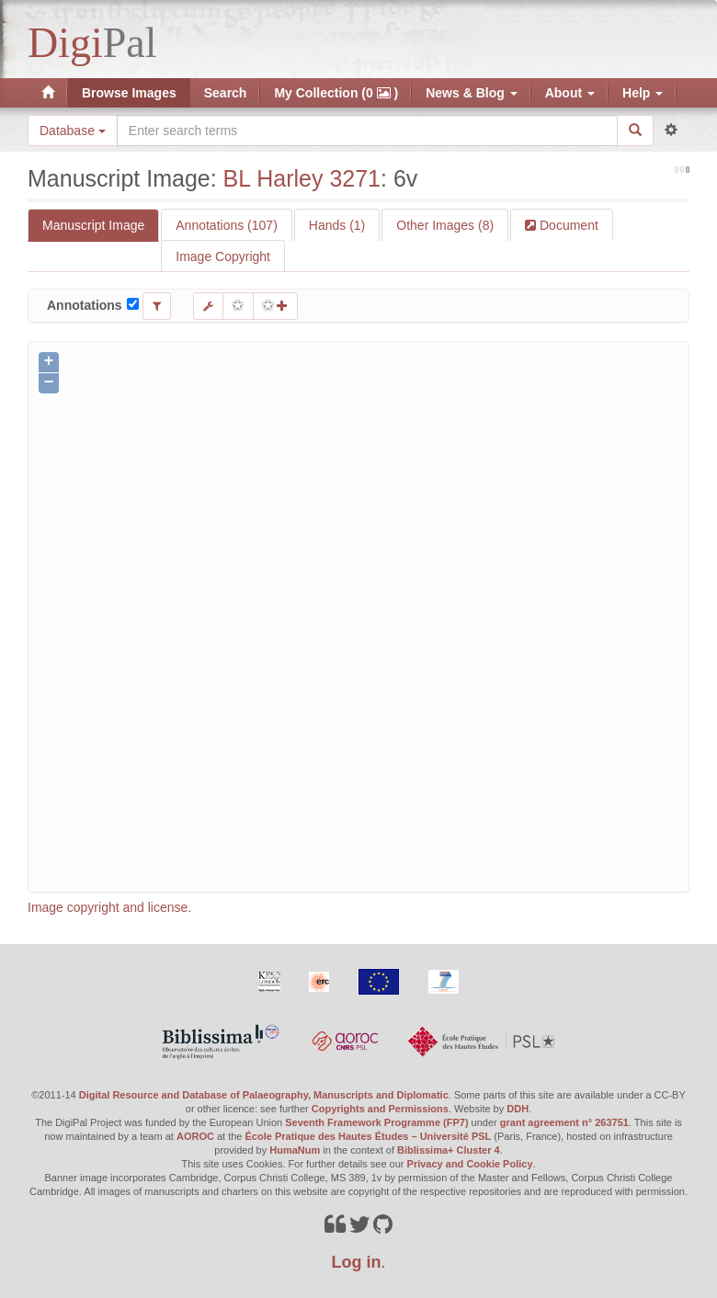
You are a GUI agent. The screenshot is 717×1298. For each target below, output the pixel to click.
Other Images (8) (445, 225)
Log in (356, 1262)
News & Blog (471, 92)
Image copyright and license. (109, 907)
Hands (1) (337, 225)
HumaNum (294, 1150)
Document (567, 225)
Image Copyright (223, 256)
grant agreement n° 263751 (564, 1122)
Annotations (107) (227, 225)
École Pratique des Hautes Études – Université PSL (368, 1136)
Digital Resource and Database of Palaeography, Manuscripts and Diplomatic (264, 1094)
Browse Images (129, 92)
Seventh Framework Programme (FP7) (376, 1122)
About (570, 92)
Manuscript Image (93, 225)
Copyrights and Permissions (380, 1108)
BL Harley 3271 (302, 178)
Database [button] (73, 130)
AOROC (195, 1136)
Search (225, 92)
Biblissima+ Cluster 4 (448, 1150)
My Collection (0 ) (336, 92)
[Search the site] (367, 130)
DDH (517, 1108)
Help (642, 92)
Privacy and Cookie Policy (470, 1163)
